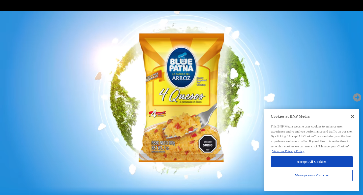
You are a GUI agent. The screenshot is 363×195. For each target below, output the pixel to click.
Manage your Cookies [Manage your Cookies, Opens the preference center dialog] (312, 175)
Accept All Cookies (311, 162)
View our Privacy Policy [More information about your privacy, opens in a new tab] (288, 151)
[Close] (352, 116)
